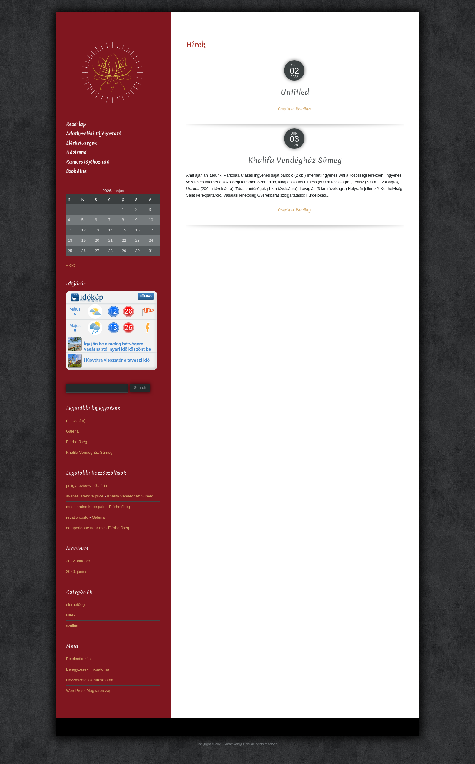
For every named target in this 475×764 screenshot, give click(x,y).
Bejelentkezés (78, 658)
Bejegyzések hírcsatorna (87, 669)
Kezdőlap (76, 124)
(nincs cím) (75, 420)
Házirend (76, 152)
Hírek (70, 615)
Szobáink (76, 171)
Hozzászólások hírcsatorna (89, 680)
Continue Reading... (295, 108)
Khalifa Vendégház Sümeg (295, 160)
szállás (72, 625)
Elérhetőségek (81, 143)
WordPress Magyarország (88, 690)
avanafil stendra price (85, 496)
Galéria (72, 431)
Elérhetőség (76, 442)
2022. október (78, 561)
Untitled (295, 92)
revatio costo (77, 517)
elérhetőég (75, 604)
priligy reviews (78, 485)
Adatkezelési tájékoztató (93, 134)
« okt (70, 265)
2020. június (76, 571)
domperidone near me (85, 528)
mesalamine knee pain (85, 506)
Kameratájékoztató (87, 162)
